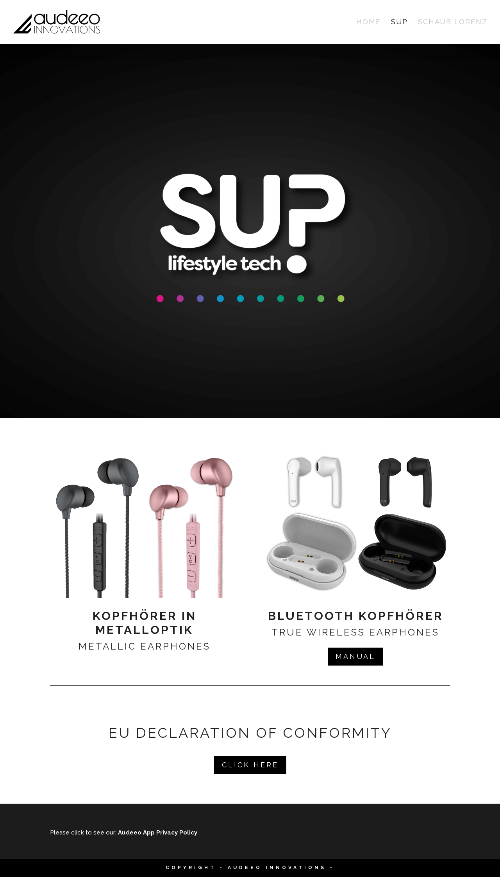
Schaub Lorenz (453, 22)
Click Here (250, 765)
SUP (399, 22)
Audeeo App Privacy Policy (157, 832)
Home (368, 22)
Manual (355, 656)
